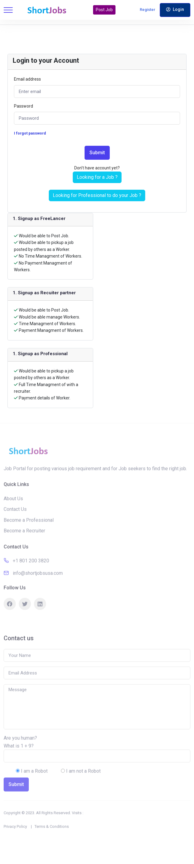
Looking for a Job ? (97, 177)
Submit (97, 152)
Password (23, 106)
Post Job (104, 9)
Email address (27, 79)
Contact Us (15, 521)
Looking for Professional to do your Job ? (97, 195)
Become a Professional (29, 531)
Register (147, 9)
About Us (13, 510)
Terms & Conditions (52, 838)
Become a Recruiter (24, 542)
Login (175, 9)
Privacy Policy (15, 838)
